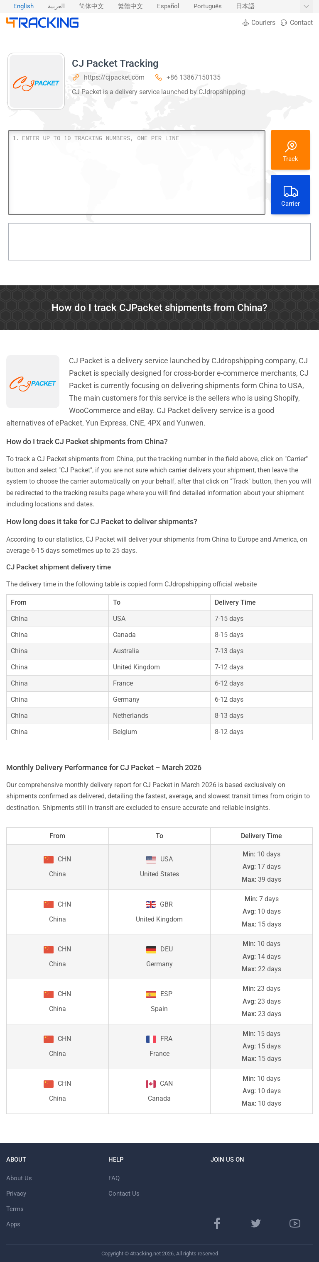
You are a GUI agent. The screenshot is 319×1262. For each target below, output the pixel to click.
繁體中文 (130, 6)
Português (208, 6)
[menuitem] (23, 6)
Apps (13, 1224)
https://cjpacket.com (114, 77)
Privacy (16, 1193)
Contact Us (124, 1193)
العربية (56, 6)
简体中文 (91, 6)
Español (168, 6)
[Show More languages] (306, 6)
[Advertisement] (159, 241)
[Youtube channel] (295, 1223)
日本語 (245, 6)
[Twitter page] (256, 1223)
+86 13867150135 (194, 77)
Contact (296, 23)
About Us (19, 1178)
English (23, 6)
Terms (15, 1209)
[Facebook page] (217, 1223)
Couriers (258, 23)
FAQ (114, 1178)
